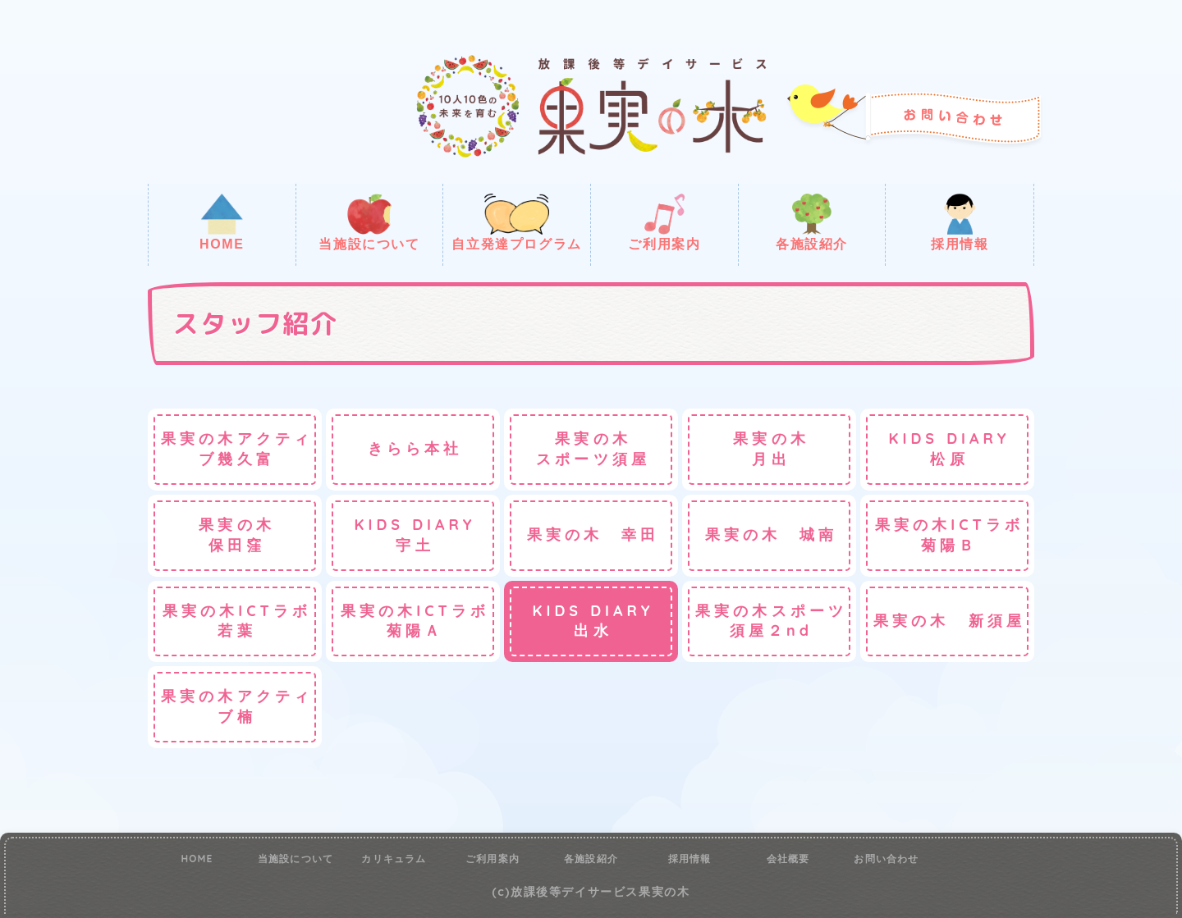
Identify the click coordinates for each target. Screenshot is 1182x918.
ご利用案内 (664, 222)
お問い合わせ (886, 859)
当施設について (368, 222)
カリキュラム (393, 859)
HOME (221, 222)
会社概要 (788, 859)
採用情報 (959, 222)
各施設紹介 (812, 222)
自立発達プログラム (516, 222)
